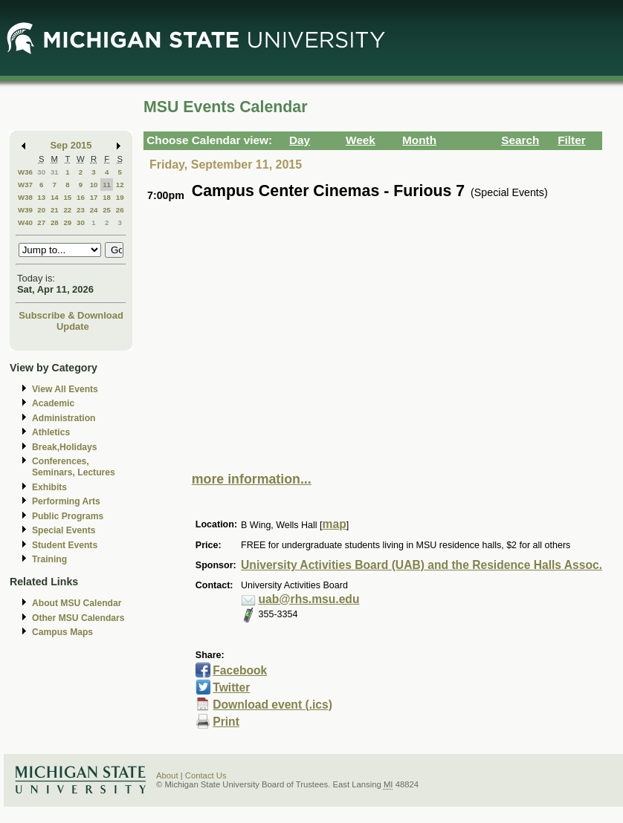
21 (55, 210)
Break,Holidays (64, 447)
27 (41, 222)
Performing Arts (66, 501)
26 (120, 210)
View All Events (65, 389)
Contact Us (206, 775)
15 (67, 197)
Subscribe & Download (71, 315)
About (167, 775)
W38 (25, 197)
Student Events (64, 545)
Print (226, 721)
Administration (63, 418)
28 (55, 222)
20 (41, 210)
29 (67, 222)
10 (94, 184)
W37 (25, 184)
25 (107, 210)
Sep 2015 (71, 145)
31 (55, 172)
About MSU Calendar (76, 603)
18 (107, 197)
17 (94, 197)
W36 (25, 172)
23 (81, 210)
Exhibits (49, 487)
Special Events (63, 530)
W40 (25, 222)
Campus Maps (62, 632)
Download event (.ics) (272, 704)
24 (94, 210)
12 (120, 184)
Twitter (231, 687)
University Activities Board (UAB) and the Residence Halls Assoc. (421, 565)
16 (81, 197)
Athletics (51, 432)
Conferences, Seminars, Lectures (73, 467)
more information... (252, 479)
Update (73, 326)
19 (120, 197)
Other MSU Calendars (78, 618)
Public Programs (67, 516)
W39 (25, 210)
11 (107, 184)
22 (67, 210)
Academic (53, 403)
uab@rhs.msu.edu (309, 599)
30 (41, 172)
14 (55, 197)
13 (41, 197)
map (334, 524)
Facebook (240, 670)
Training (49, 559)
